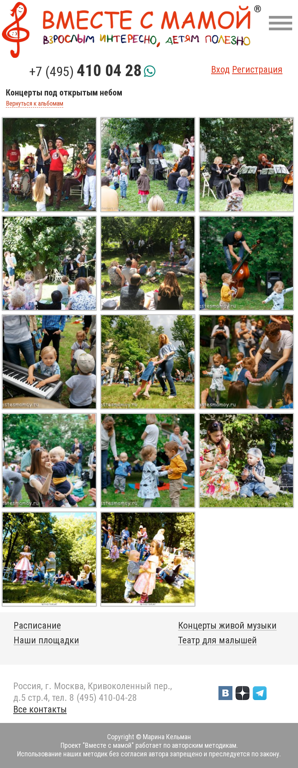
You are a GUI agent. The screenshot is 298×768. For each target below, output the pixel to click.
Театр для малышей (217, 640)
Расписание (37, 625)
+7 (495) (85, 71)
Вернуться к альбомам (34, 103)
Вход (220, 69)
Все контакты (40, 709)
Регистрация (257, 69)
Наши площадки (46, 640)
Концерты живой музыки (227, 625)
